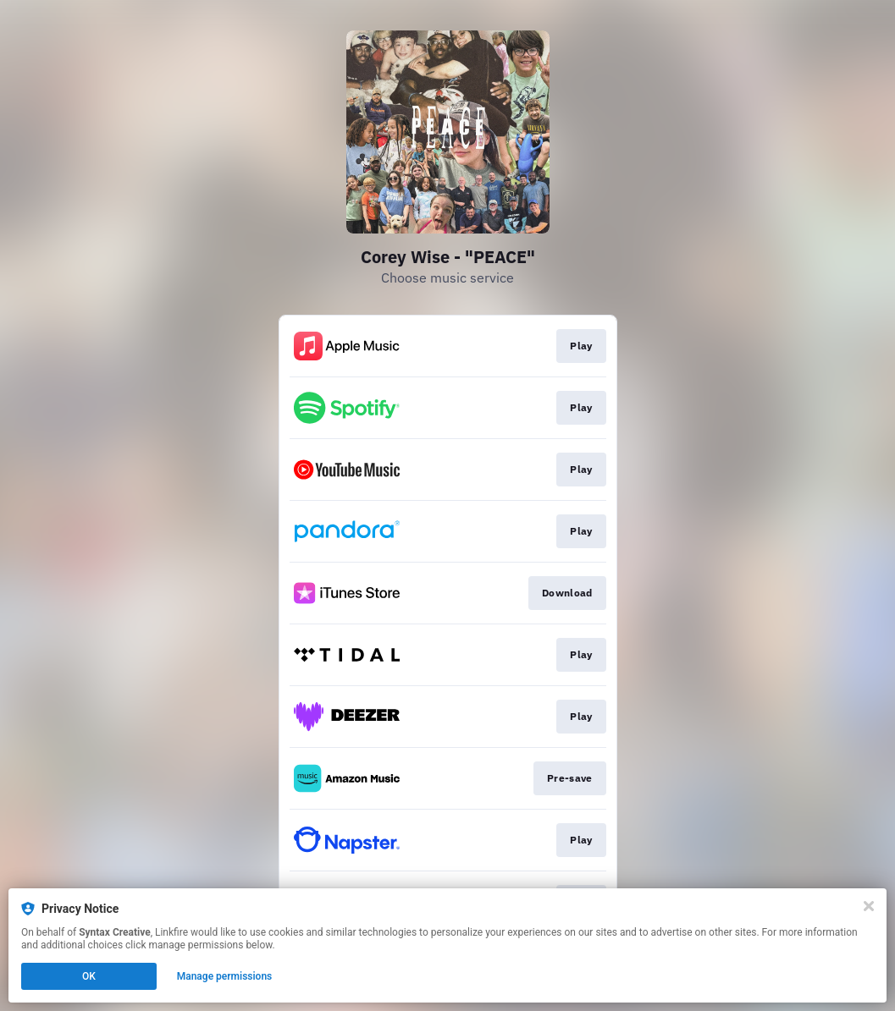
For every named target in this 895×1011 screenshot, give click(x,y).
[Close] (868, 906)
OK (89, 976)
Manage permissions (225, 976)
